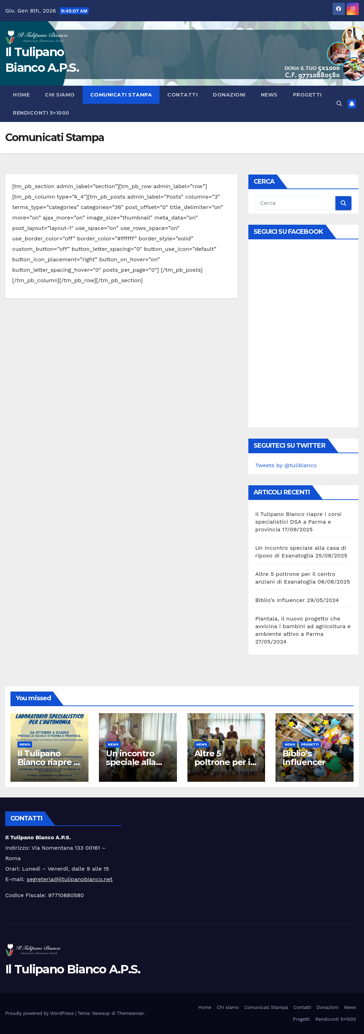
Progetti (307, 95)
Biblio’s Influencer (280, 600)
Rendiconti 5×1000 (41, 113)
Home (21, 95)
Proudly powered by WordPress (40, 1013)
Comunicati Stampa (121, 95)
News (269, 95)
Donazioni (229, 95)
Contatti (182, 95)
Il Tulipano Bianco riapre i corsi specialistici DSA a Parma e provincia (298, 522)
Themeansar (130, 1013)
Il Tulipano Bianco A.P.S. (72, 969)
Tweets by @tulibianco (286, 465)
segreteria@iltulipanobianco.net (69, 879)
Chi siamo (60, 95)
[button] (339, 103)
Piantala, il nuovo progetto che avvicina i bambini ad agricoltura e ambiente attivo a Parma (303, 626)
